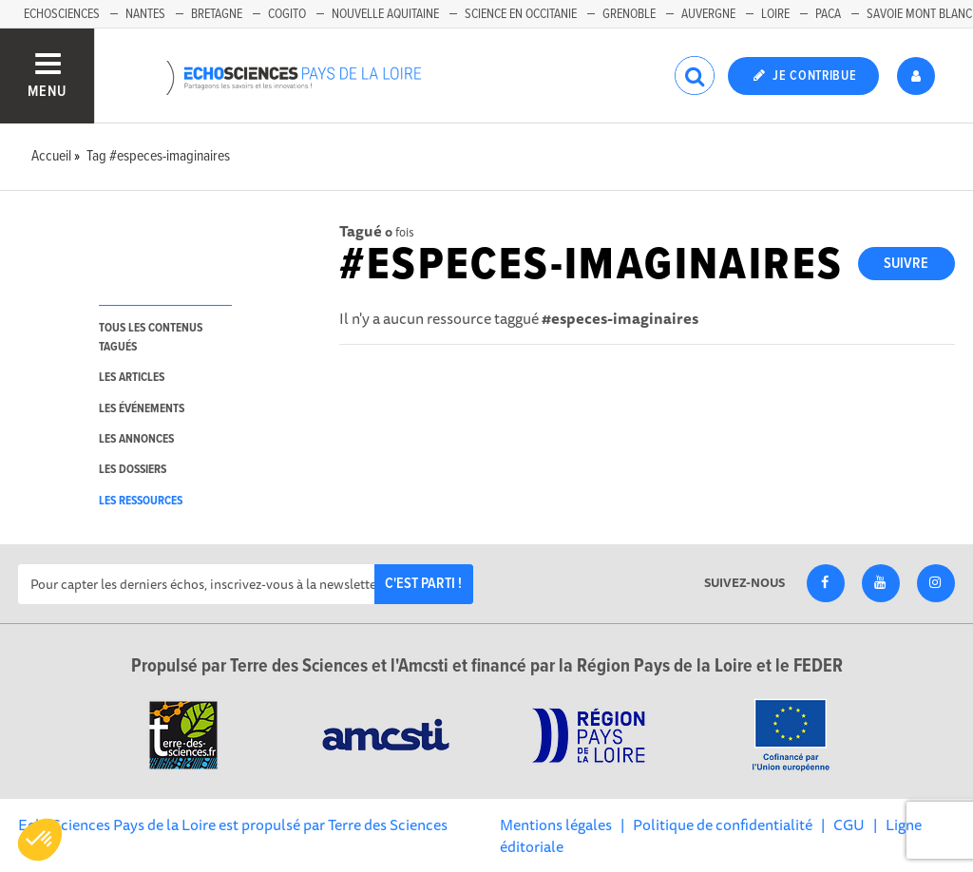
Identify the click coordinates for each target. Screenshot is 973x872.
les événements (141, 409)
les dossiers (132, 470)
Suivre (906, 264)
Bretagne (216, 14)
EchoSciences (62, 14)
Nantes (145, 14)
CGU (849, 824)
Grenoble (629, 14)
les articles (131, 378)
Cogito (287, 14)
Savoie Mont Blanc (919, 14)
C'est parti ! (423, 584)
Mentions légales (556, 824)
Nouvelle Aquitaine (385, 14)
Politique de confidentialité (722, 824)
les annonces (136, 439)
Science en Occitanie (521, 14)
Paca (828, 14)
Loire (775, 14)
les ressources (140, 501)
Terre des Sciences (388, 824)
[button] (40, 840)
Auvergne (708, 14)
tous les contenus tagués (150, 337)
